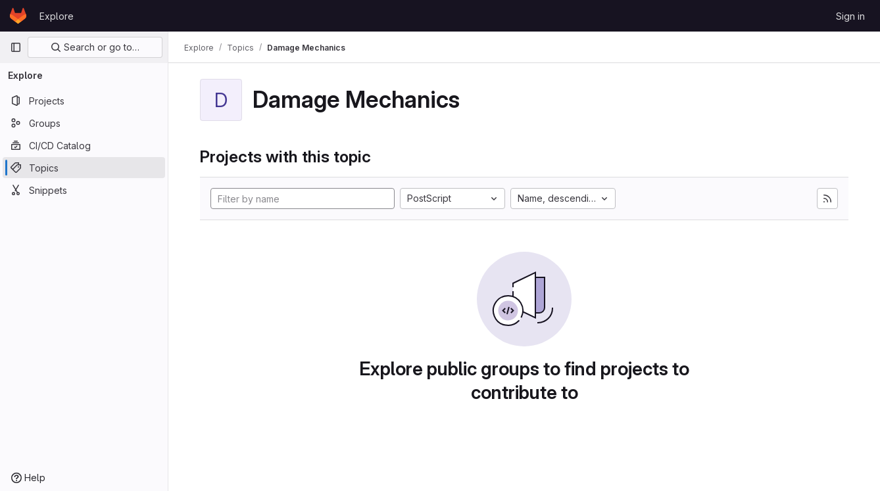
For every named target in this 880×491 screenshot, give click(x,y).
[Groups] (84, 122)
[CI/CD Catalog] (84, 145)
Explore (56, 16)
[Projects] (84, 100)
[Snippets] (84, 189)
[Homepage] (18, 15)
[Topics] (84, 167)
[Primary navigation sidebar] (15, 47)
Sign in (850, 16)
